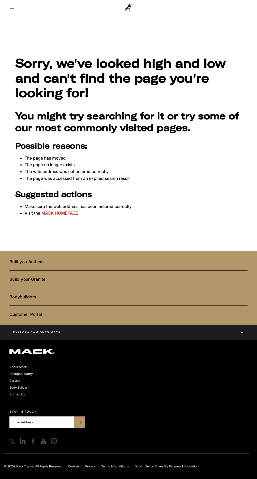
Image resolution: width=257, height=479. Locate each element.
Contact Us (17, 394)
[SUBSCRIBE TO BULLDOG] (79, 422)
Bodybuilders (22, 296)
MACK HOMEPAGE (59, 213)
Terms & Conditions (115, 466)
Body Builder (18, 387)
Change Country (21, 374)
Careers (15, 380)
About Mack (18, 367)
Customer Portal (25, 314)
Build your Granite (27, 279)
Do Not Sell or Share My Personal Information (167, 466)
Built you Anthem (26, 261)
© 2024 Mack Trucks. (19, 466)
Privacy (90, 466)
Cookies (74, 466)
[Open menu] (12, 7)
